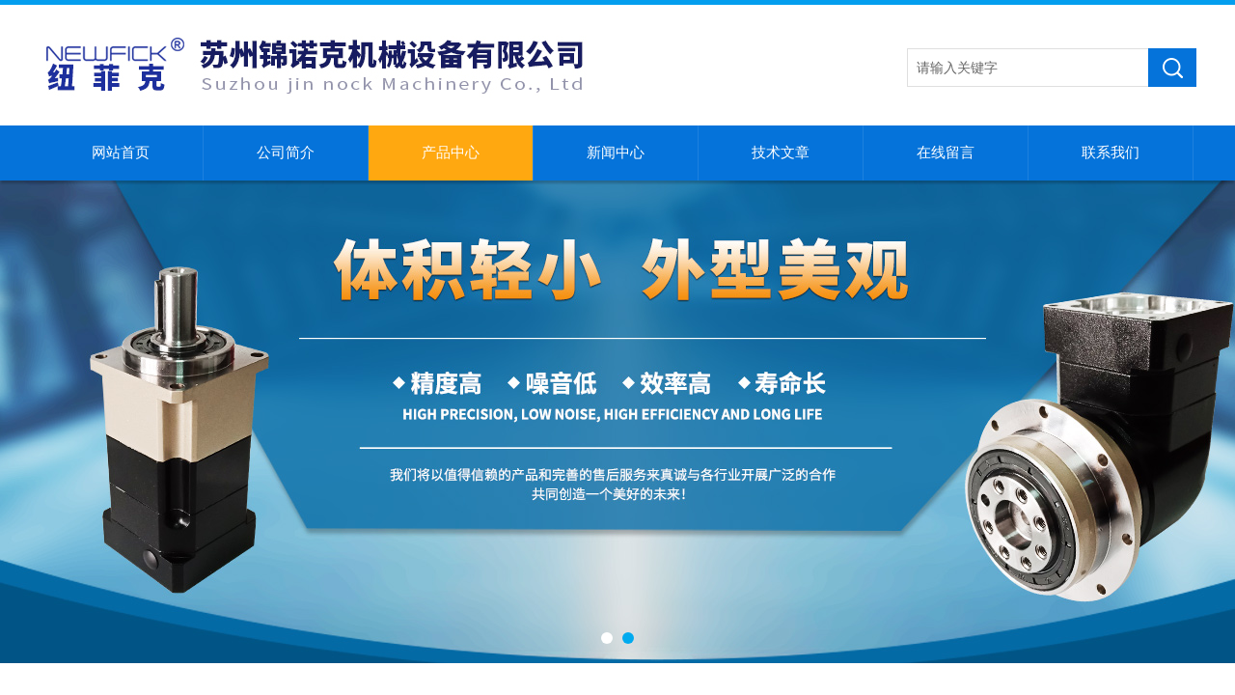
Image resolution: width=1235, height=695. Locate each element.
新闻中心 (616, 152)
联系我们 (1110, 152)
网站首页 (121, 152)
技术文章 (781, 152)
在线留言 (945, 152)
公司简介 (286, 152)
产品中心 (451, 152)
